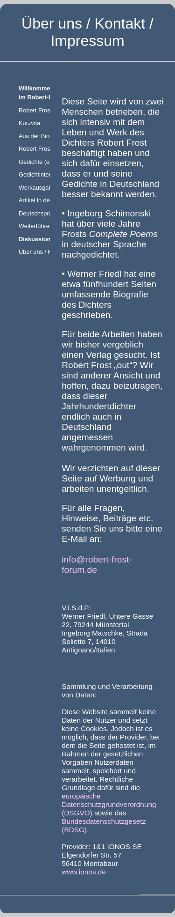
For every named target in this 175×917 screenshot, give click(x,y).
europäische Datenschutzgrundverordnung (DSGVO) (109, 804)
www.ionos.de (84, 872)
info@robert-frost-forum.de (97, 565)
